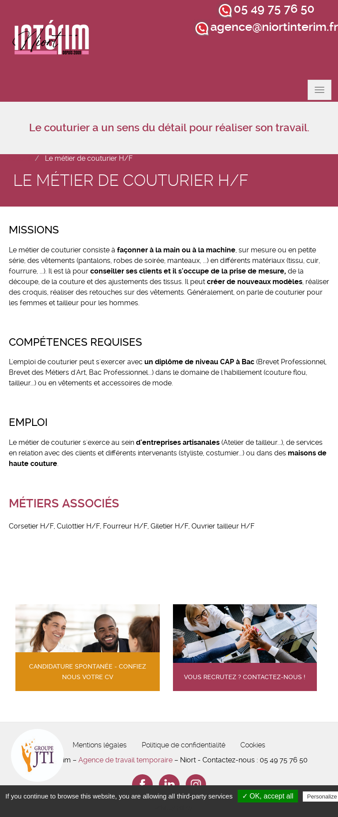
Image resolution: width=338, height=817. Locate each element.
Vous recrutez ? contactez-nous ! (244, 677)
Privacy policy (173, 807)
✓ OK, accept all (268, 796)
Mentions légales (100, 745)
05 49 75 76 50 (274, 9)
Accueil (19, 158)
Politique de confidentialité (183, 745)
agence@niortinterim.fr (274, 27)
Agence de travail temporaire (125, 760)
